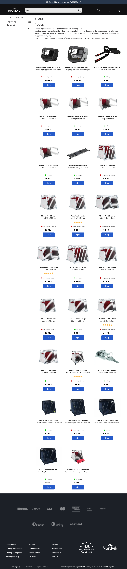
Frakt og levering (12, 557)
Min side (32, 544)
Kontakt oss (57, 549)
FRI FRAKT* (77, 2)
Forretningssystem (68, 567)
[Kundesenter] (98, 10)
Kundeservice (10, 544)
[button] (86, 547)
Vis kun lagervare (16, 17)
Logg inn (108, 11)
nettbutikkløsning (84, 567)
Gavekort (32, 557)
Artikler (55, 557)
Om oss (55, 544)
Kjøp (49, 85)
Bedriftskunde (34, 553)
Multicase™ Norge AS (106, 567)
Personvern (56, 553)
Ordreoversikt (34, 549)
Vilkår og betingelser (13, 553)
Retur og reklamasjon (13, 549)
